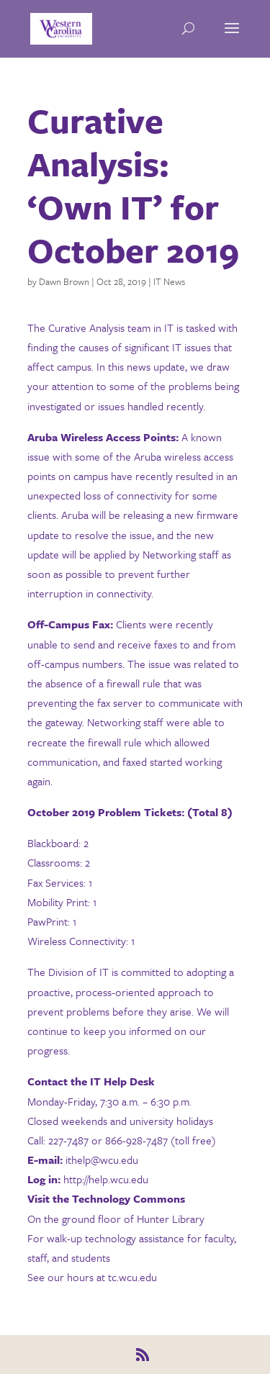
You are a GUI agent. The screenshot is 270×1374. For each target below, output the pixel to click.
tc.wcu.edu (132, 1277)
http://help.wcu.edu (107, 1179)
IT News (169, 281)
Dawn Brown (64, 281)
